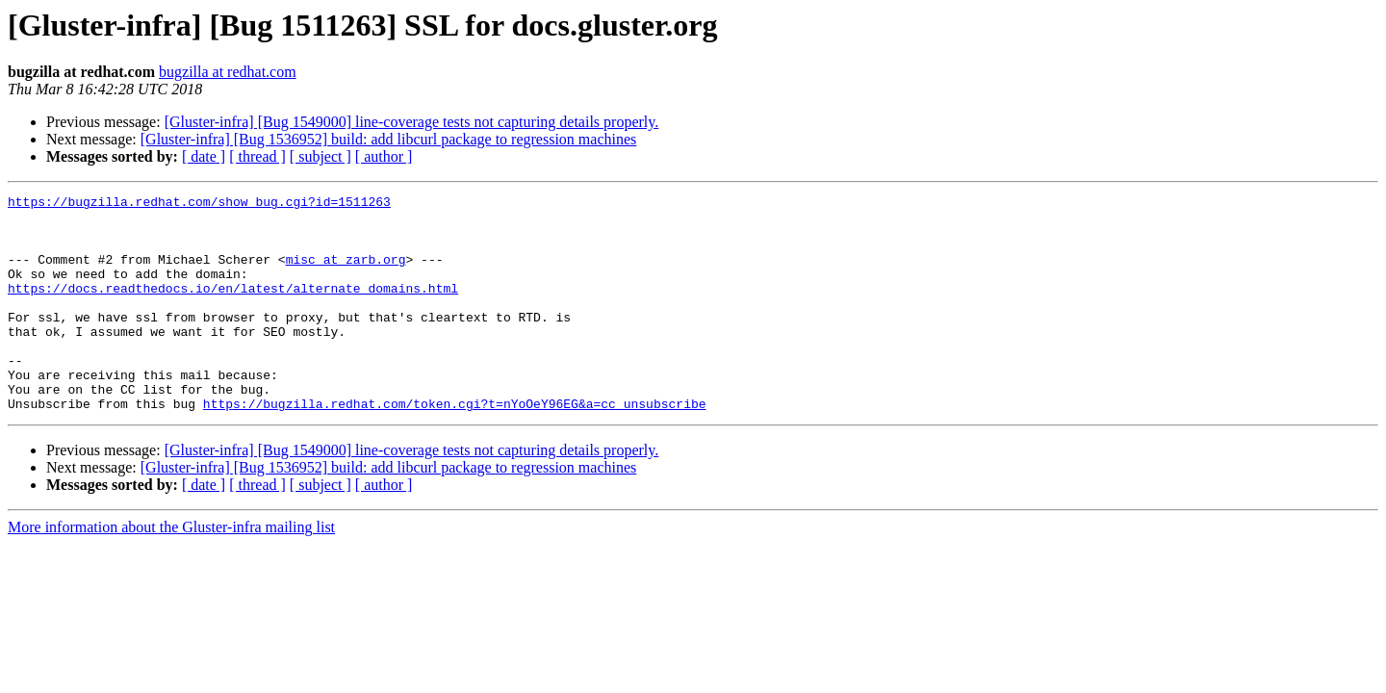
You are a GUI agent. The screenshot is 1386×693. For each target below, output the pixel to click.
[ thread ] (257, 156)
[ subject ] (320, 156)
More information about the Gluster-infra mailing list (171, 570)
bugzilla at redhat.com (227, 72)
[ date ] (203, 156)
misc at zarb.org (346, 273)
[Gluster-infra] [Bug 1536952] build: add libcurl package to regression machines (389, 139)
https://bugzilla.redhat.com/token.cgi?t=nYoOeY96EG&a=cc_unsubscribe (454, 446)
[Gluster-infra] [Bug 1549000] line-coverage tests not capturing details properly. (412, 122)
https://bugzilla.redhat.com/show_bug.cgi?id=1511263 (199, 204)
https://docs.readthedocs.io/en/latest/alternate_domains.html (233, 308)
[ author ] (384, 156)
